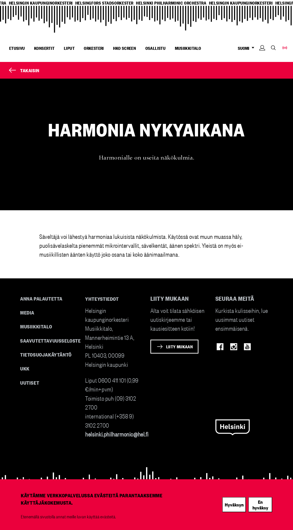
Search (273, 47)
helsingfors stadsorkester (104, 3)
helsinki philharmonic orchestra (171, 3)
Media (27, 312)
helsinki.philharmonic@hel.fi (116, 434)
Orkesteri (94, 48)
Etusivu (17, 48)
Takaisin (29, 70)
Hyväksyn (234, 504)
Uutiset (29, 382)
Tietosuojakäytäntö (46, 354)
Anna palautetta (41, 298)
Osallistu (155, 48)
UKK (25, 368)
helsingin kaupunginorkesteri (41, 3)
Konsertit (44, 48)
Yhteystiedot (102, 298)
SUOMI (247, 48)
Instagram (233, 346)
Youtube (247, 346)
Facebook (220, 346)
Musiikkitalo (188, 48)
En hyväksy (260, 504)
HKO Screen (124, 48)
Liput (69, 48)
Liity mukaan (179, 346)
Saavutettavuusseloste (50, 340)
